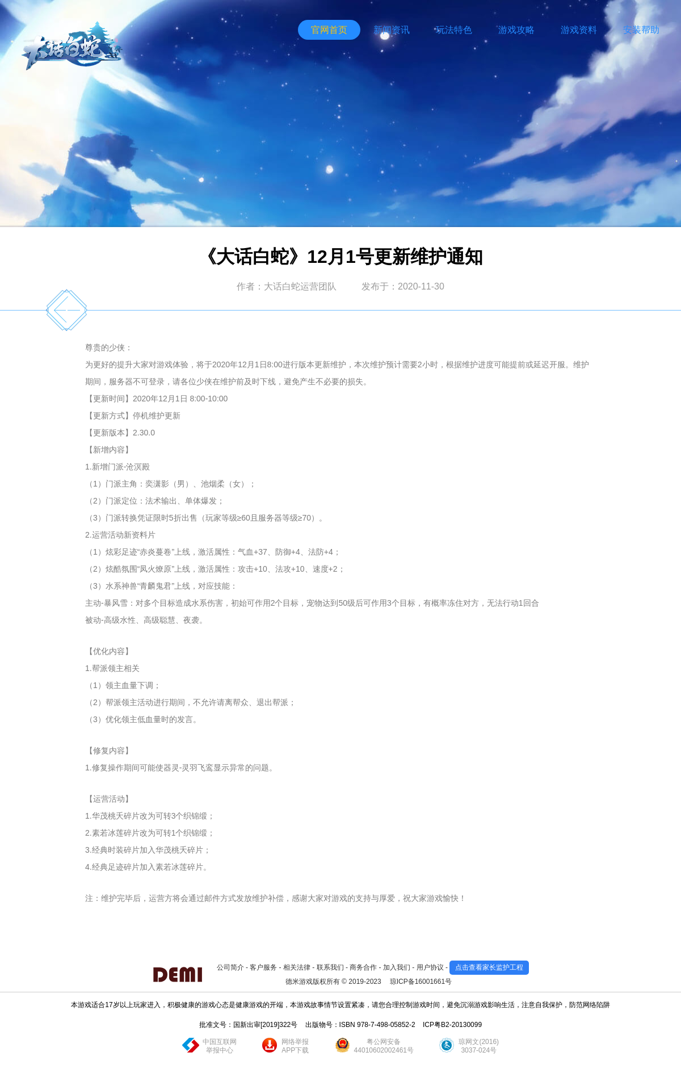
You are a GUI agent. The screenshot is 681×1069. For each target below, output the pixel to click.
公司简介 (230, 967)
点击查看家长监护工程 (489, 967)
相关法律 (296, 967)
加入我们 (396, 967)
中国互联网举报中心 (220, 1046)
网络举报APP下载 (295, 1046)
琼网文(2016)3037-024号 (479, 1046)
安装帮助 (641, 30)
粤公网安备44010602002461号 (384, 1046)
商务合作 (363, 967)
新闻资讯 (391, 30)
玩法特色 (454, 30)
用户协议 (430, 967)
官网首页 (329, 30)
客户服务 (263, 967)
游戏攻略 (516, 30)
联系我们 (330, 967)
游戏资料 (579, 30)
